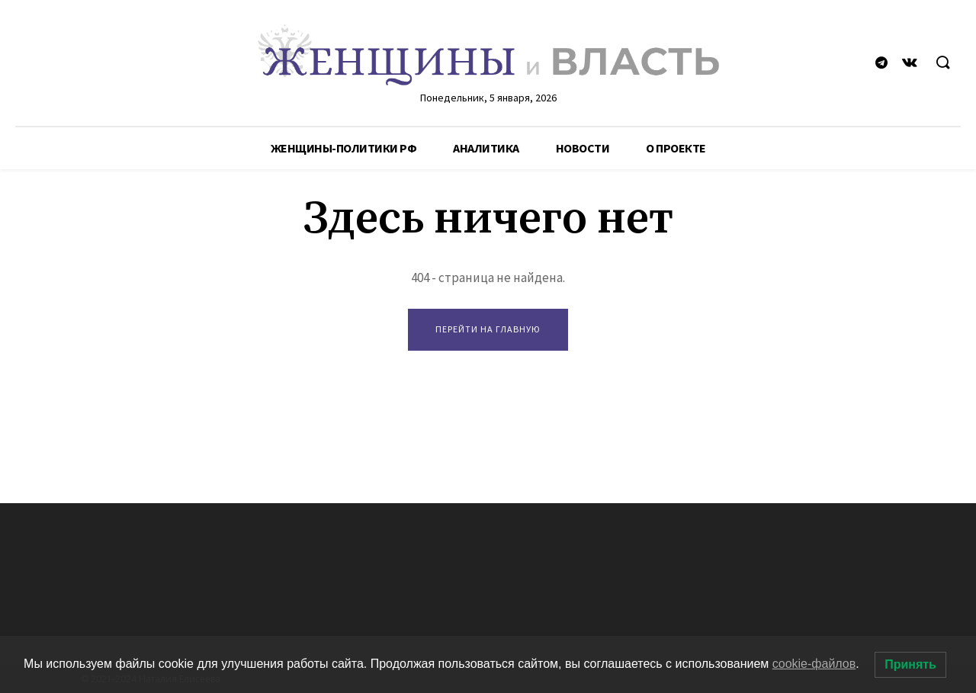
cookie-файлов (814, 663)
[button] (942, 63)
